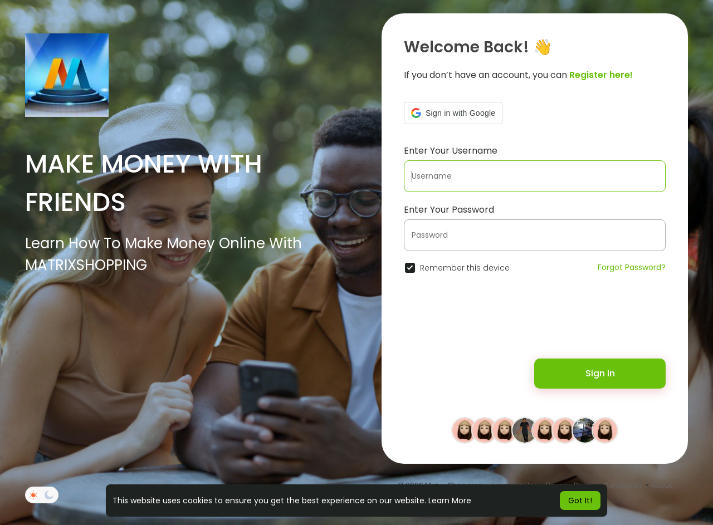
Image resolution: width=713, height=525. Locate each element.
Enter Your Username (450, 150)
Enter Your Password (449, 209)
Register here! (601, 74)
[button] (453, 113)
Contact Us (622, 485)
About (661, 485)
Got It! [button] (580, 500)
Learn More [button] (449, 500)
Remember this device (465, 267)
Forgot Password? (632, 267)
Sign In (600, 373)
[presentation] (476, 322)
